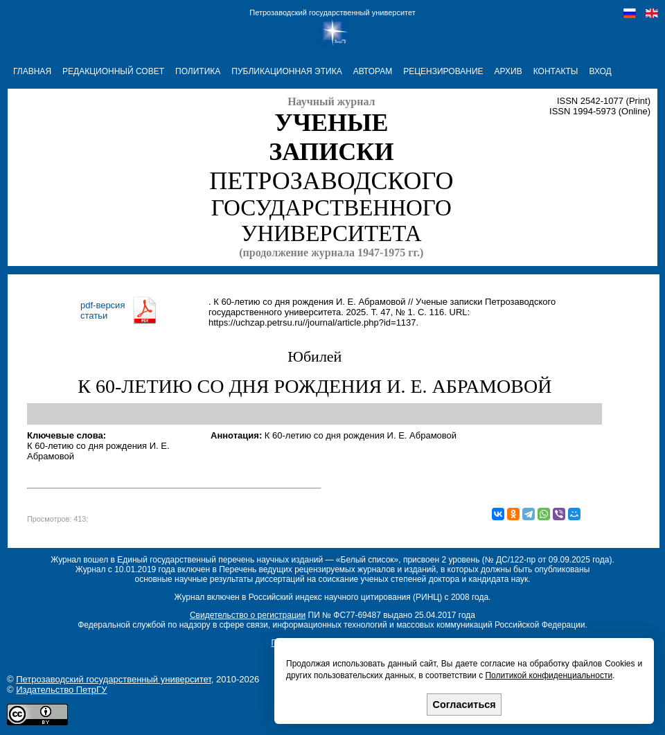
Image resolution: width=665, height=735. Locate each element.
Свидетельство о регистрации (247, 615)
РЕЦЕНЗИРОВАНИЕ (443, 71)
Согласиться (464, 704)
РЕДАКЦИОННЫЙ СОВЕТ (113, 71)
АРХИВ (508, 71)
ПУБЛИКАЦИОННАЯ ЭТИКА (286, 71)
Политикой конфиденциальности (548, 675)
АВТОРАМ (373, 71)
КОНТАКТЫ (555, 71)
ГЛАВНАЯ (32, 71)
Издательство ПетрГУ (61, 689)
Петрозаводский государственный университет (332, 12)
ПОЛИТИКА (197, 71)
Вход (600, 71)
